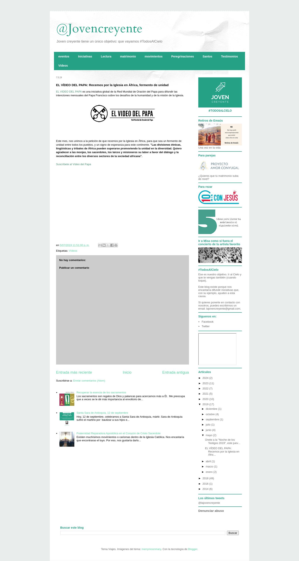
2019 (205, 404)
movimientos (153, 56)
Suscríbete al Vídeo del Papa (73, 164)
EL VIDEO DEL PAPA (69, 91)
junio (209, 430)
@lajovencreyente (209, 502)
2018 (205, 478)
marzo (210, 466)
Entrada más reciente (74, 372)
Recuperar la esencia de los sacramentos (101, 392)
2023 (205, 383)
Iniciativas (85, 56)
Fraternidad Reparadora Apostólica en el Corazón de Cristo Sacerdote (118, 433)
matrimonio (128, 56)
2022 (205, 388)
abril (209, 461)
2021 (205, 393)
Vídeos (63, 65)
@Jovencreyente (99, 28)
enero (209, 471)
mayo (209, 435)
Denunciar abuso (211, 510)
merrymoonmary (151, 549)
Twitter (206, 326)
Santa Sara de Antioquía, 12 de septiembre (102, 412)
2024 (205, 377)
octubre (211, 414)
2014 (205, 488)
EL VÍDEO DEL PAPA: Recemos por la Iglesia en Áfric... (222, 451)
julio (208, 424)
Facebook (207, 321)
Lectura (106, 56)
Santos (207, 56)
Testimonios (229, 56)
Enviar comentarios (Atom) (89, 380)
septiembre (213, 419)
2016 (205, 483)
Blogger (192, 549)
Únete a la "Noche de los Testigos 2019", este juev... (222, 441)
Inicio (127, 372)
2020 (205, 399)
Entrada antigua (175, 372)
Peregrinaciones (182, 56)
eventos (63, 56)
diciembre (212, 408)
